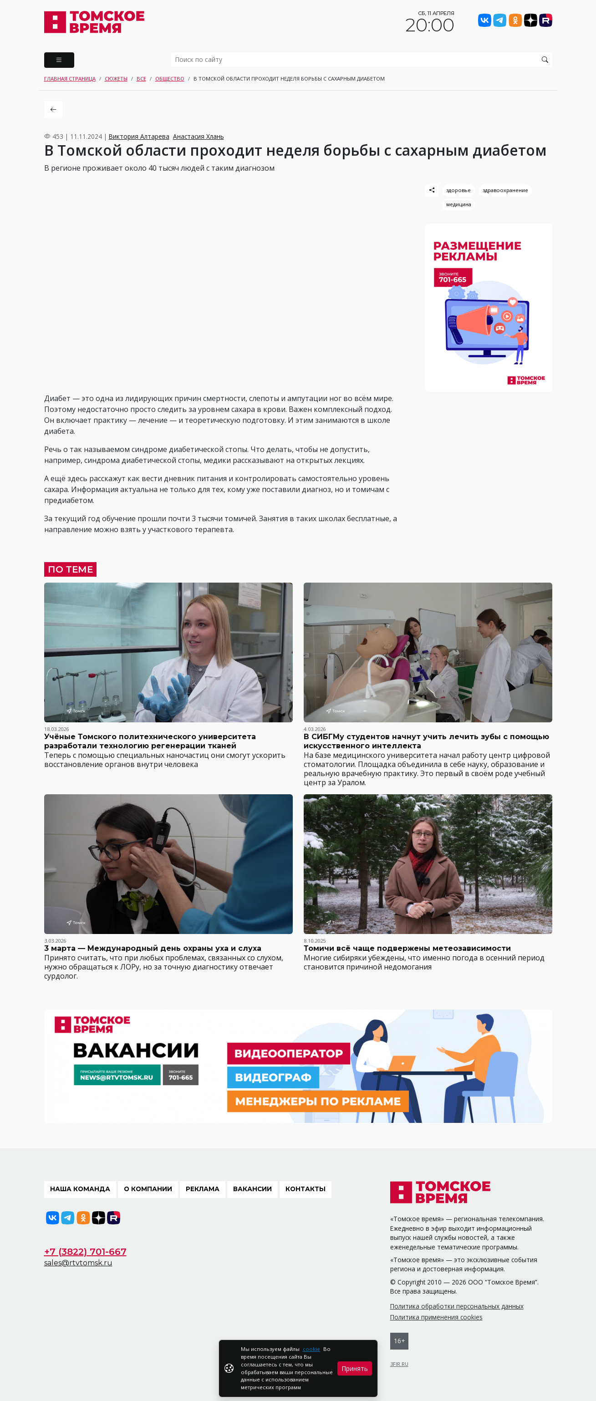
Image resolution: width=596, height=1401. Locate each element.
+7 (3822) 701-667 (85, 1251)
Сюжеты (116, 78)
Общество (169, 78)
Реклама (202, 1189)
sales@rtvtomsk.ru (78, 1263)
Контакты (305, 1189)
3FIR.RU (399, 1363)
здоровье (458, 190)
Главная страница (70, 78)
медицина (458, 204)
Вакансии (252, 1189)
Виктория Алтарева (139, 136)
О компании (148, 1189)
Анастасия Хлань (198, 136)
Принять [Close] (354, 1368)
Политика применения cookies (436, 1317)
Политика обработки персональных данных (457, 1306)
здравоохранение (505, 190)
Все (141, 78)
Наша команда (80, 1189)
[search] (361, 59)
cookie (311, 1348)
